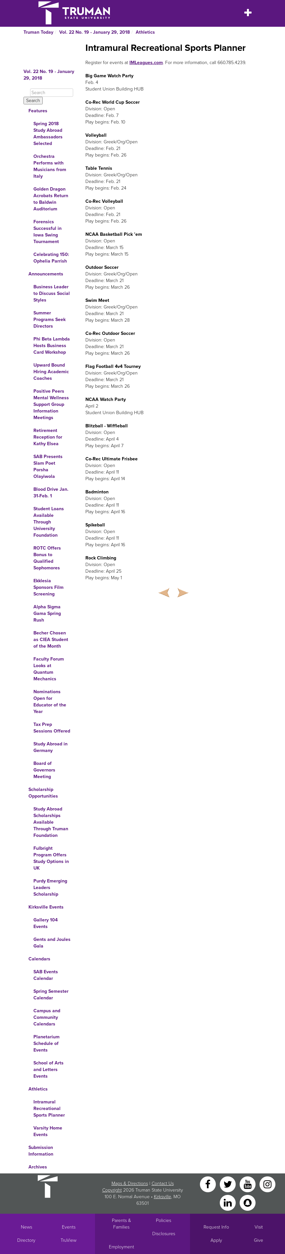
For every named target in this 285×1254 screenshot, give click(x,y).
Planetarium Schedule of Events (46, 1043)
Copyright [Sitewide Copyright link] (112, 1190)
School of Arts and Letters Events (48, 1069)
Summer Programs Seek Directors (49, 319)
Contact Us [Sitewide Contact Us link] (163, 1183)
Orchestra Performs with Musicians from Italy (49, 166)
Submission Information (40, 1151)
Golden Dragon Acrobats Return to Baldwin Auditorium (50, 199)
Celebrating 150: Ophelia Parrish (51, 258)
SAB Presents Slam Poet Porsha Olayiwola (48, 466)
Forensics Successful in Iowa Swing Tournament (47, 231)
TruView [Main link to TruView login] (68, 1240)
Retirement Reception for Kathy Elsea (47, 437)
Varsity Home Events (47, 1131)
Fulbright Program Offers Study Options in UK (51, 858)
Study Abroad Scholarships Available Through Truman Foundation (50, 822)
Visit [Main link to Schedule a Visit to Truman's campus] (259, 1227)
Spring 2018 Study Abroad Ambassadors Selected (48, 133)
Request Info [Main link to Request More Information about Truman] (216, 1227)
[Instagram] (267, 1184)
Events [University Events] (68, 1227)
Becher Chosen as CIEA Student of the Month (50, 639)
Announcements (45, 274)
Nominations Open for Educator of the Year (49, 701)
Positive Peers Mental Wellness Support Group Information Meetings (51, 404)
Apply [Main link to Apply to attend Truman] (216, 1240)
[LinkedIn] (228, 1202)
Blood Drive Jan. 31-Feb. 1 (51, 492)
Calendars (39, 959)
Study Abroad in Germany (50, 747)
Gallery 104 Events (45, 923)
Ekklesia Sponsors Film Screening (48, 587)
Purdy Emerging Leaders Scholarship (50, 887)
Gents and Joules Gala (52, 943)
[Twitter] (228, 1184)
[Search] (51, 93)
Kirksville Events (46, 907)
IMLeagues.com (146, 62)
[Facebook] (208, 1184)
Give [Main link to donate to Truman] (258, 1240)
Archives (37, 1167)
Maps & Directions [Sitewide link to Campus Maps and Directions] (130, 1183)
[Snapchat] (247, 1202)
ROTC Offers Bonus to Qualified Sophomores (47, 558)
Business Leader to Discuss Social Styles (51, 293)
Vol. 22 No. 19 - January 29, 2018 (94, 32)
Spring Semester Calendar (51, 994)
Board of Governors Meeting (44, 770)
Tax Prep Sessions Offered (51, 728)
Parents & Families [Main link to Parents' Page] (121, 1224)
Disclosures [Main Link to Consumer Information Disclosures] (163, 1233)
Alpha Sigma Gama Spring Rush (47, 613)
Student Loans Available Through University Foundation (48, 522)
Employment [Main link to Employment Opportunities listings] (121, 1247)
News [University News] (26, 1227)
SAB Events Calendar (45, 975)
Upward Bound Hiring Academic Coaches (51, 371)
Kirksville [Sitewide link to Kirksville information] (162, 1197)
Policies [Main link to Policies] (163, 1220)
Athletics (145, 32)
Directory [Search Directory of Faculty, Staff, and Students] (26, 1240)
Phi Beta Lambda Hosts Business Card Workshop (51, 345)
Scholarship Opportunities (43, 793)
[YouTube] (248, 1184)
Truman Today (38, 32)
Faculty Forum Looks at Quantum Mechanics (48, 669)
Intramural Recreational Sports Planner (49, 1108)
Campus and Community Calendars (46, 1017)
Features (37, 111)
